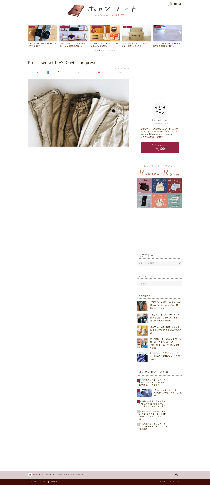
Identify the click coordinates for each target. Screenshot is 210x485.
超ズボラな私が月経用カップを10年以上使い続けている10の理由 (165, 329)
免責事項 (54, 482)
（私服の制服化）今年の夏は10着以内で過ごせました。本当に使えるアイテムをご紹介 (165, 317)
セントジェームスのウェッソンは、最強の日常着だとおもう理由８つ (165, 356)
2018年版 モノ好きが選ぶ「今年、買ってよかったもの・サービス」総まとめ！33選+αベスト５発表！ (165, 344)
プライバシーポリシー (38, 482)
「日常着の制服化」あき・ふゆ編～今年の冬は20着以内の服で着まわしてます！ (165, 305)
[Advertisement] (159, 74)
